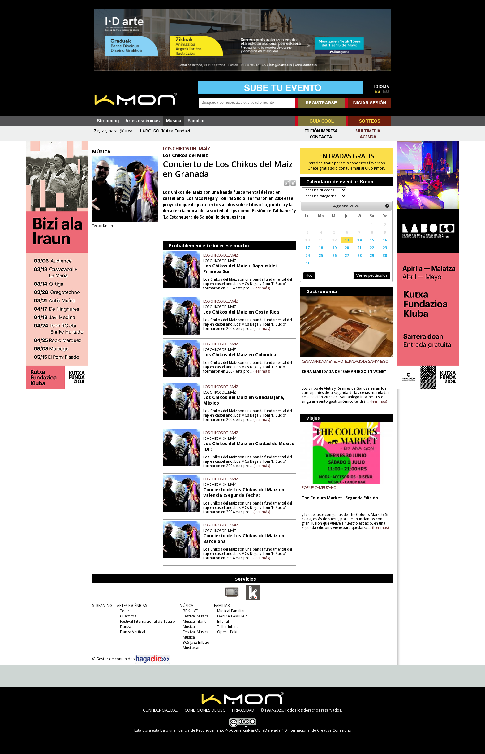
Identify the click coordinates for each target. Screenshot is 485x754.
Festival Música (196, 616)
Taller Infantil (228, 626)
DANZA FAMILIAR (232, 616)
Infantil (223, 621)
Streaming (108, 120)
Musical (189, 637)
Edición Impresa (320, 131)
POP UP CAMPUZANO (319, 487)
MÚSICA (186, 605)
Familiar (196, 120)
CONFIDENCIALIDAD (160, 710)
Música (173, 120)
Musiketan (191, 647)
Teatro (126, 610)
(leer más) (261, 288)
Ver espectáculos (372, 275)
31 (307, 262)
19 (334, 247)
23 (385, 247)
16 (385, 239)
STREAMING (102, 605)
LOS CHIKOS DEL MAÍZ (220, 255)
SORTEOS (369, 121)
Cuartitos (128, 616)
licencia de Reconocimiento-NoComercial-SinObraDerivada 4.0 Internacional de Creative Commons (264, 730)
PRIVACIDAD (243, 710)
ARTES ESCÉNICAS (132, 605)
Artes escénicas (142, 120)
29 (372, 255)
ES (377, 91)
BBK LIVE (190, 610)
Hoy (308, 275)
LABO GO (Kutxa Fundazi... (166, 131)
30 (385, 255)
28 (359, 255)
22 (372, 247)
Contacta (321, 137)
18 (321, 247)
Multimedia (367, 131)
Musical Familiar (231, 610)
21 (359, 247)
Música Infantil (195, 621)
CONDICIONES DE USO (205, 710)
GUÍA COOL (322, 121)
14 (359, 239)
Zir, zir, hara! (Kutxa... (114, 131)
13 (347, 239)
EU (386, 91)
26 (334, 255)
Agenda (368, 137)
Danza (125, 626)
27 (347, 255)
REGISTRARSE (321, 102)
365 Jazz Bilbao (196, 642)
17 (307, 247)
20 (347, 247)
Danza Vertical (132, 632)
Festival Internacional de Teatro (147, 621)
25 (321, 255)
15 (372, 239)
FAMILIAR (222, 605)
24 (307, 255)
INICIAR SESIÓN (369, 102)
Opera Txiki (227, 632)
